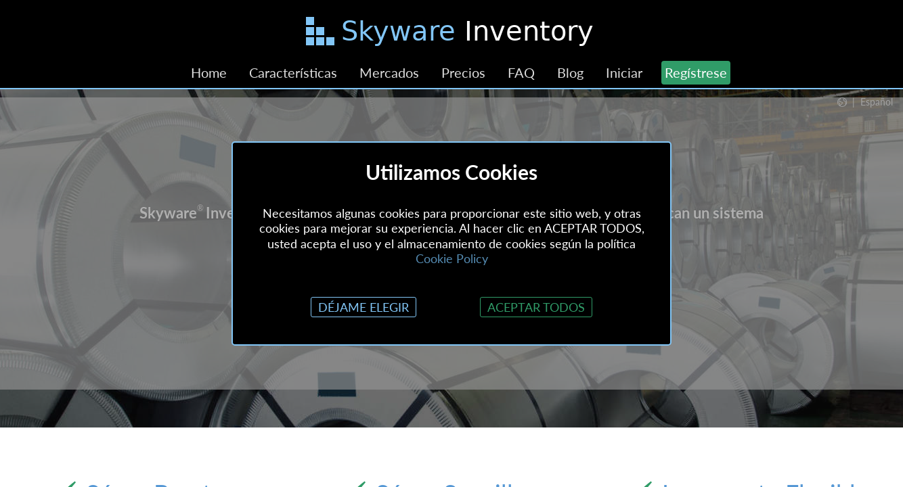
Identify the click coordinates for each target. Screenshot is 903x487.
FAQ (521, 72)
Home (209, 72)
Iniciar (624, 72)
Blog (570, 72)
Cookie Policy (452, 258)
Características (293, 72)
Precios (463, 72)
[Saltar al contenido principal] (451, 34)
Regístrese (696, 72)
